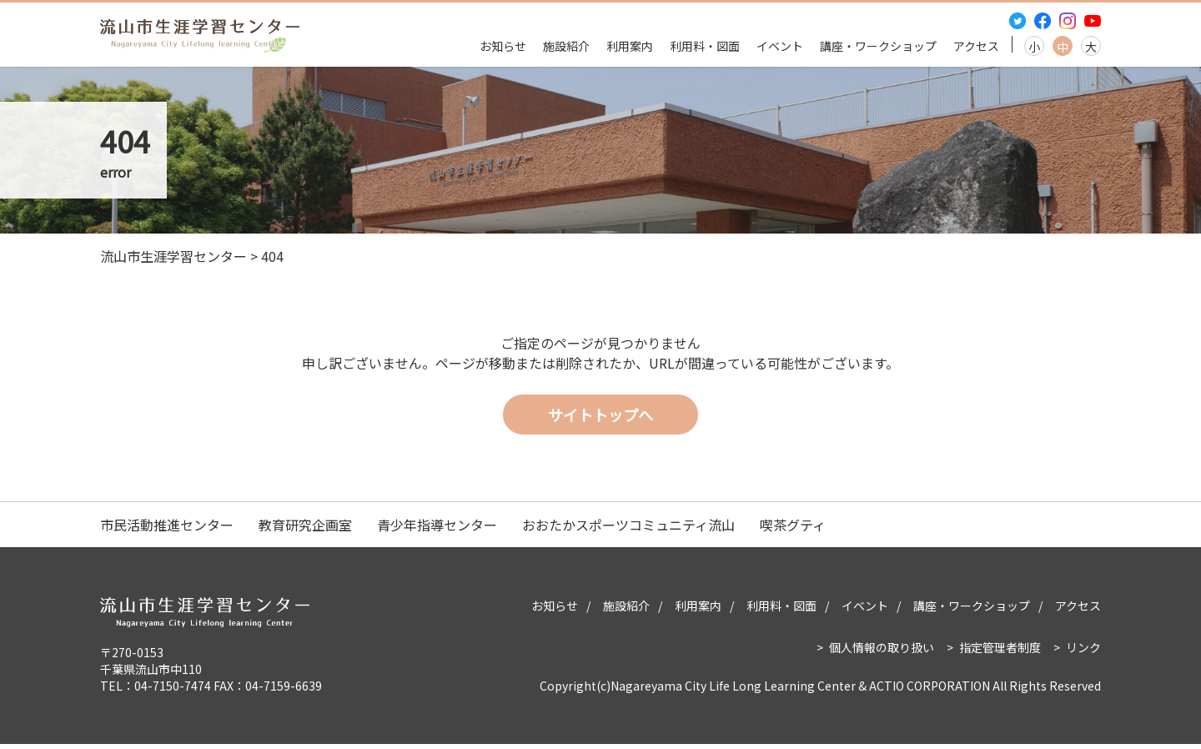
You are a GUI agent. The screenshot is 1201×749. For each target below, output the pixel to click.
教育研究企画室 (305, 530)
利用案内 (629, 46)
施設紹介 (566, 46)
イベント (779, 46)
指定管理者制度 (1000, 652)
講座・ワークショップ (878, 46)
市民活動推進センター (167, 530)
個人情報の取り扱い (881, 652)
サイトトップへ (600, 419)
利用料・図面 (705, 46)
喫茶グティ (793, 530)
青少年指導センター (437, 530)
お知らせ (503, 46)
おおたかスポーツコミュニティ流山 (628, 530)
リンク (1083, 652)
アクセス (976, 46)
